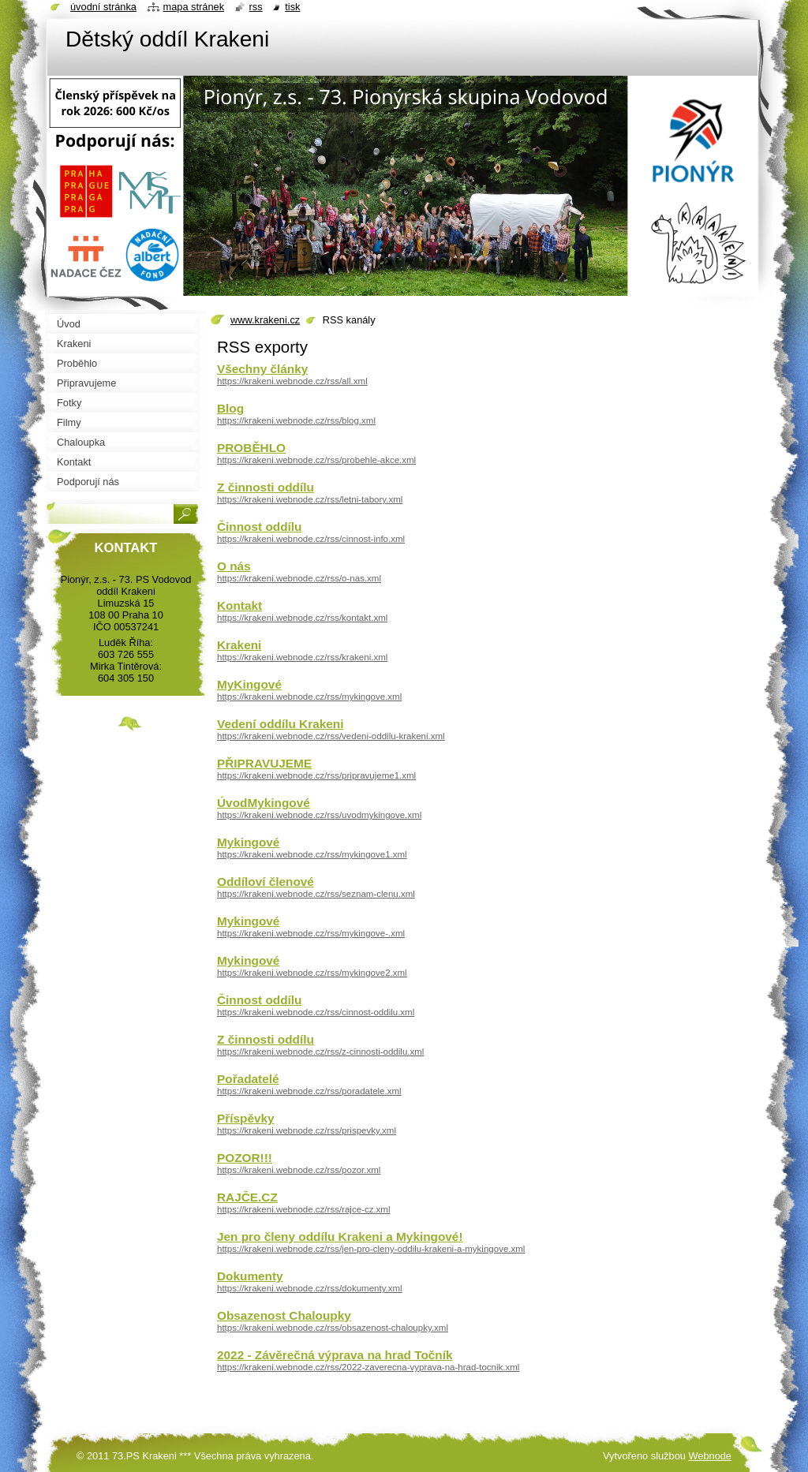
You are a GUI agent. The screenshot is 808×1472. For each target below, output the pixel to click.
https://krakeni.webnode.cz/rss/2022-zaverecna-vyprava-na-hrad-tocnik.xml (368, 1367)
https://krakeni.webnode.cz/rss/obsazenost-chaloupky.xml (332, 1327)
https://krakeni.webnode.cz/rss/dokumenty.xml (309, 1288)
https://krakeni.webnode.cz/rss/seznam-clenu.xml (316, 894)
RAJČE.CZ (247, 1197)
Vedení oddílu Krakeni (280, 723)
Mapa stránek (194, 7)
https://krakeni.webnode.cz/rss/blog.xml (296, 420)
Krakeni (239, 645)
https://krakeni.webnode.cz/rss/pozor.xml (298, 1170)
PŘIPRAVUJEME (264, 763)
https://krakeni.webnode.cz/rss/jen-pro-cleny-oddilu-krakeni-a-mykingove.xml (371, 1248)
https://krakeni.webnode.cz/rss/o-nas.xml (299, 578)
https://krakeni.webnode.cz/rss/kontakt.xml (302, 617)
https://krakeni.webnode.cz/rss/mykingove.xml (309, 696)
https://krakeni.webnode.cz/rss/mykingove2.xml (312, 972)
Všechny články (262, 368)
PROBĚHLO (251, 447)
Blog (230, 408)
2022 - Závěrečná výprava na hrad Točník (335, 1355)
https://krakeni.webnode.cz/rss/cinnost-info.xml (311, 539)
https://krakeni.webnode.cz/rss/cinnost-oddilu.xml (315, 1012)
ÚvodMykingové (263, 802)
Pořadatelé (248, 1078)
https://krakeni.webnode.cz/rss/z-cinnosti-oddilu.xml (320, 1051)
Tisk (292, 7)
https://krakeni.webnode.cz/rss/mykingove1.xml (312, 854)
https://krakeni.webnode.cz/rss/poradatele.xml (309, 1091)
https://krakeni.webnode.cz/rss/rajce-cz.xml (304, 1209)
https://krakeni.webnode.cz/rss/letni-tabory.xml (309, 499)
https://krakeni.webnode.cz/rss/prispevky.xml (306, 1130)
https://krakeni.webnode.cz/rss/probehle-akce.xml (316, 460)
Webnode (709, 1456)
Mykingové (248, 842)
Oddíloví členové (265, 881)
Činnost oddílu (259, 526)
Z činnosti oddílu (265, 487)
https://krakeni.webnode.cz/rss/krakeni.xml (302, 657)
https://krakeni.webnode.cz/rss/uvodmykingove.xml (319, 815)
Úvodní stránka (103, 7)
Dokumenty (250, 1276)
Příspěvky (246, 1118)
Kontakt (239, 605)
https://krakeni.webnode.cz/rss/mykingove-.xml (311, 933)
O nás (234, 566)
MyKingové (249, 684)
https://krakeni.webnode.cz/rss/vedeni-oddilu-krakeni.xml (331, 736)
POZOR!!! (244, 1157)
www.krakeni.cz (265, 320)
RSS (256, 7)
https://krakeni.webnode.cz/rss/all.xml (292, 381)
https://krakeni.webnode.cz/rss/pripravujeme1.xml (316, 775)
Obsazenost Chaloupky (284, 1315)
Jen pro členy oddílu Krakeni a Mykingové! (340, 1236)
